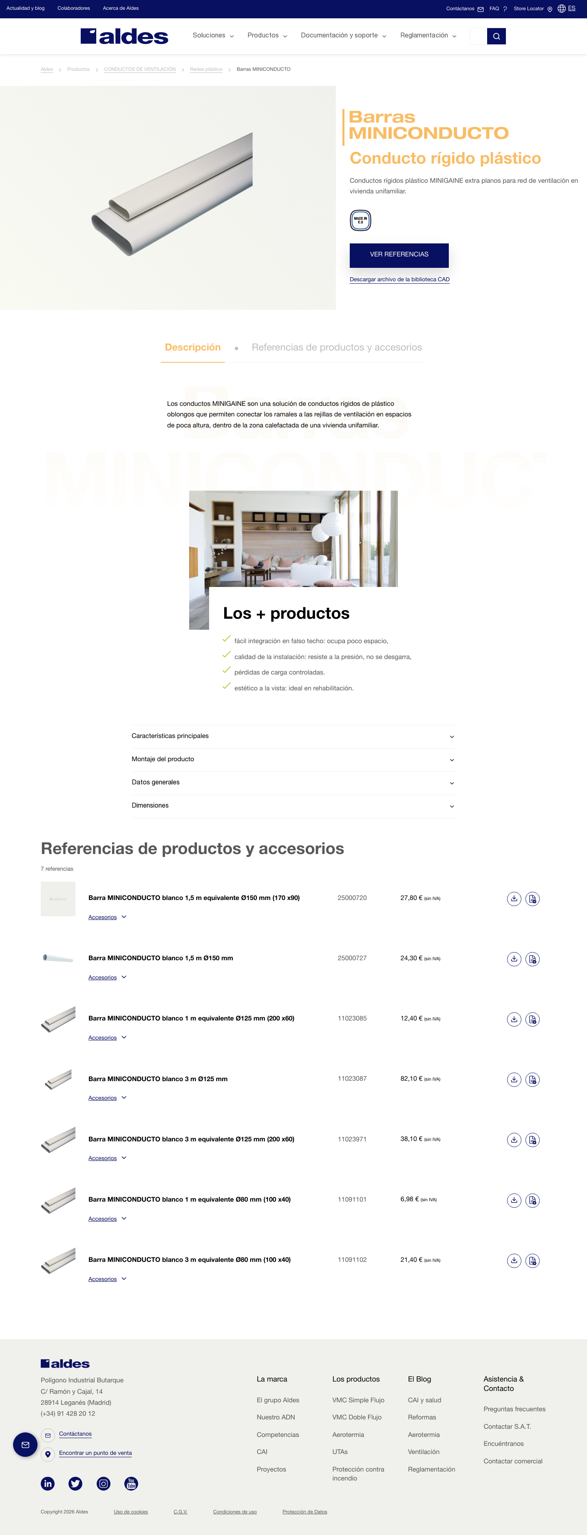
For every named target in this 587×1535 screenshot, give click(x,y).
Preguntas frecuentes (514, 1410)
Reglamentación (431, 1470)
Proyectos (271, 1470)
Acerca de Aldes (121, 9)
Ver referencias (399, 255)
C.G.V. (181, 1512)
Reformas (422, 1418)
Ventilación (423, 1453)
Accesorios (106, 918)
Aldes (47, 70)
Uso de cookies (131, 1512)
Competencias (278, 1435)
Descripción (193, 348)
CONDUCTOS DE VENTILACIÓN (140, 70)
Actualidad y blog (25, 9)
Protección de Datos (304, 1512)
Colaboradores (73, 9)
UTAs (340, 1453)
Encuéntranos (503, 1444)
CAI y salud (424, 1401)
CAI (262, 1453)
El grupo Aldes (278, 1401)
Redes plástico (206, 70)
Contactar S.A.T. (507, 1427)
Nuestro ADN (276, 1418)
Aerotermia (348, 1435)
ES (572, 9)
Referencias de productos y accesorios (337, 348)
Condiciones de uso (235, 1512)
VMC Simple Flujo (358, 1401)
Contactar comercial (513, 1462)
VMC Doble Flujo (357, 1418)
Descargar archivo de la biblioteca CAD (400, 280)
